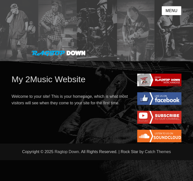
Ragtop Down (67, 152)
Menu (171, 11)
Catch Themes (158, 152)
